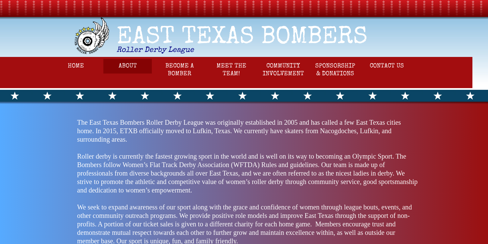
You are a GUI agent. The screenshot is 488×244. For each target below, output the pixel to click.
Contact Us (387, 66)
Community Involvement (283, 70)
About (128, 66)
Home (76, 66)
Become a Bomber (179, 70)
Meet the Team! (231, 70)
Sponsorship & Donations (335, 70)
